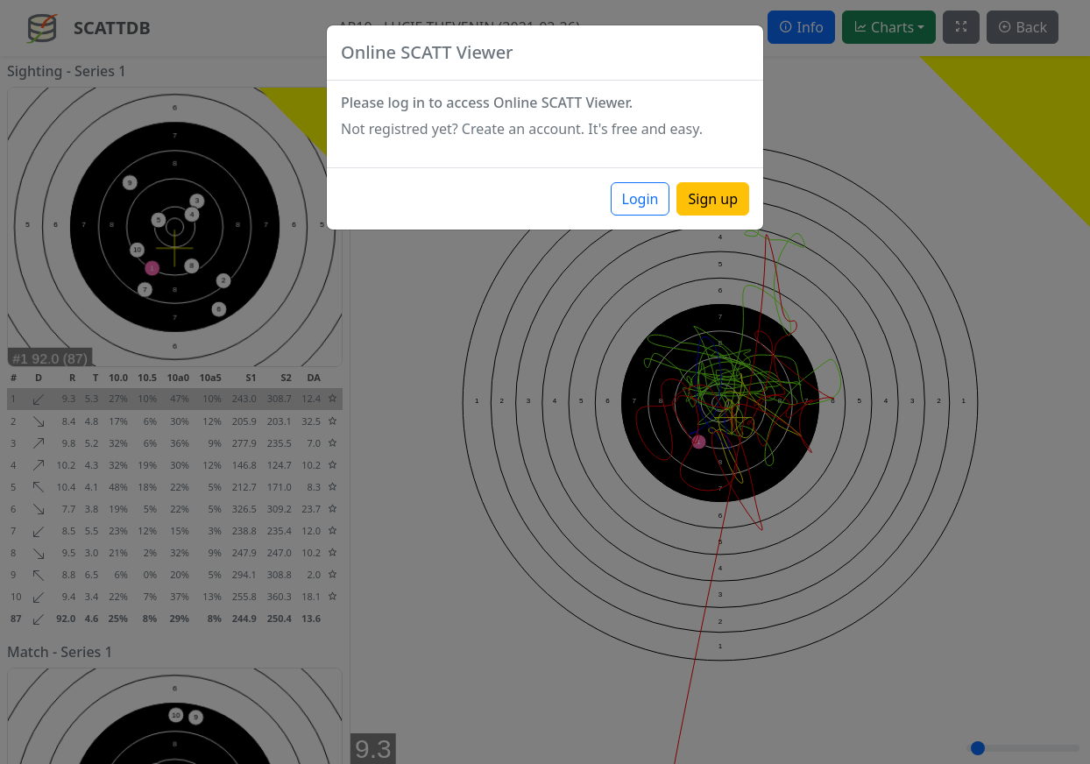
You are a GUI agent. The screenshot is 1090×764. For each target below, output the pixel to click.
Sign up (713, 199)
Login (640, 199)
